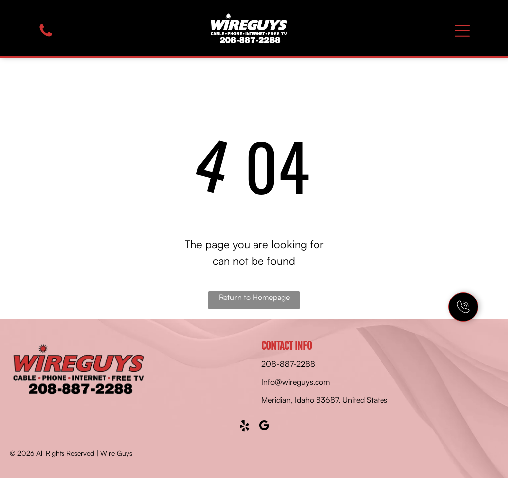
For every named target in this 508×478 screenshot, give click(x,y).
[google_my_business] (264, 427)
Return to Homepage (254, 297)
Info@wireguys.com (295, 382)
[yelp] (244, 427)
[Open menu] (462, 30)
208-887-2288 (288, 364)
